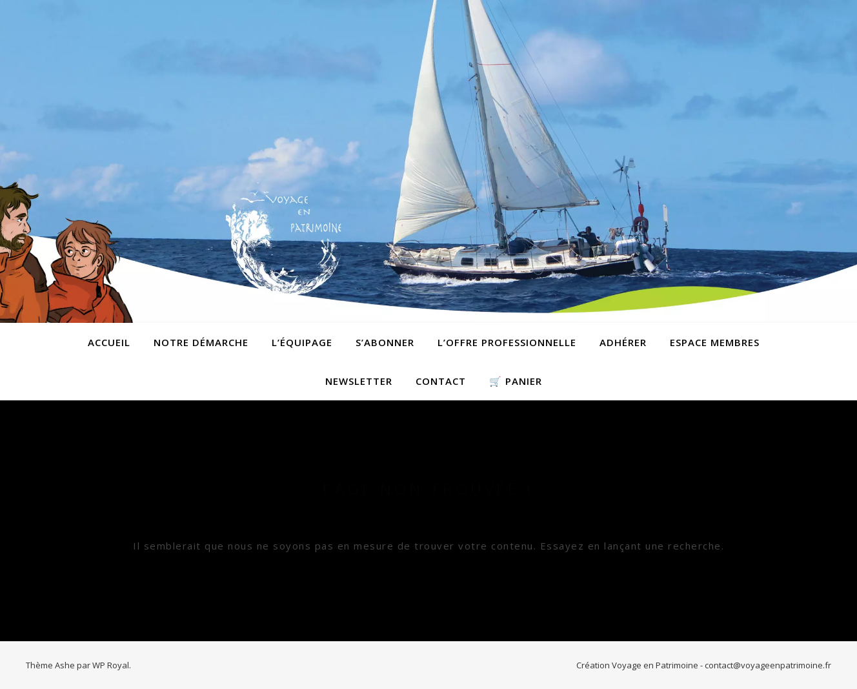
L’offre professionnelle (507, 342)
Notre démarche (201, 342)
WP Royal (110, 665)
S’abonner (385, 342)
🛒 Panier (515, 381)
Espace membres (715, 342)
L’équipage (302, 342)
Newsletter (358, 381)
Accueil (109, 342)
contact (441, 381)
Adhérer (623, 342)
